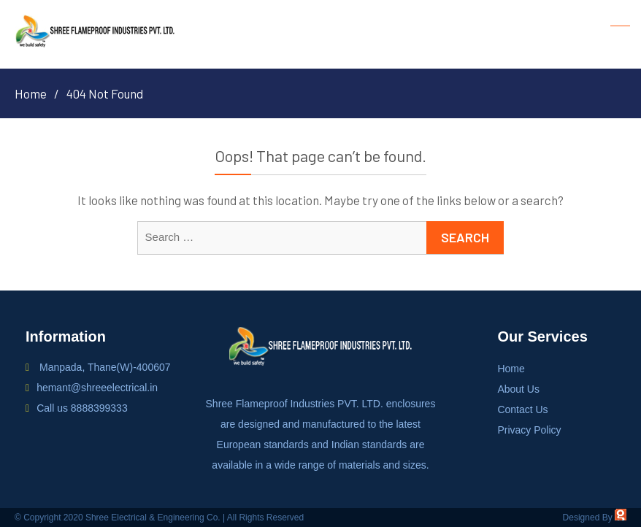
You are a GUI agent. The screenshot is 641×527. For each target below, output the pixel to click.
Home (510, 368)
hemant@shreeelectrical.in (97, 387)
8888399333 (99, 408)
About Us (518, 389)
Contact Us (522, 409)
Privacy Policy (529, 430)
